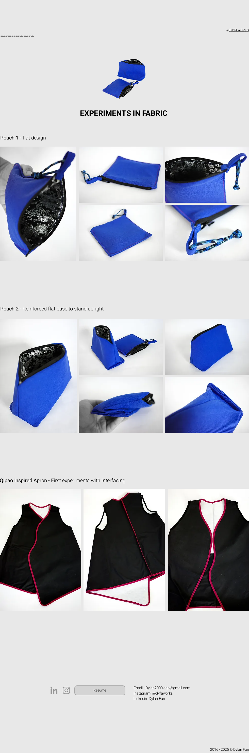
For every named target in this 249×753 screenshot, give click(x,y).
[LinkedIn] (54, 690)
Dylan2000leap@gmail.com (167, 688)
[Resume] (99, 690)
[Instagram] (66, 690)
